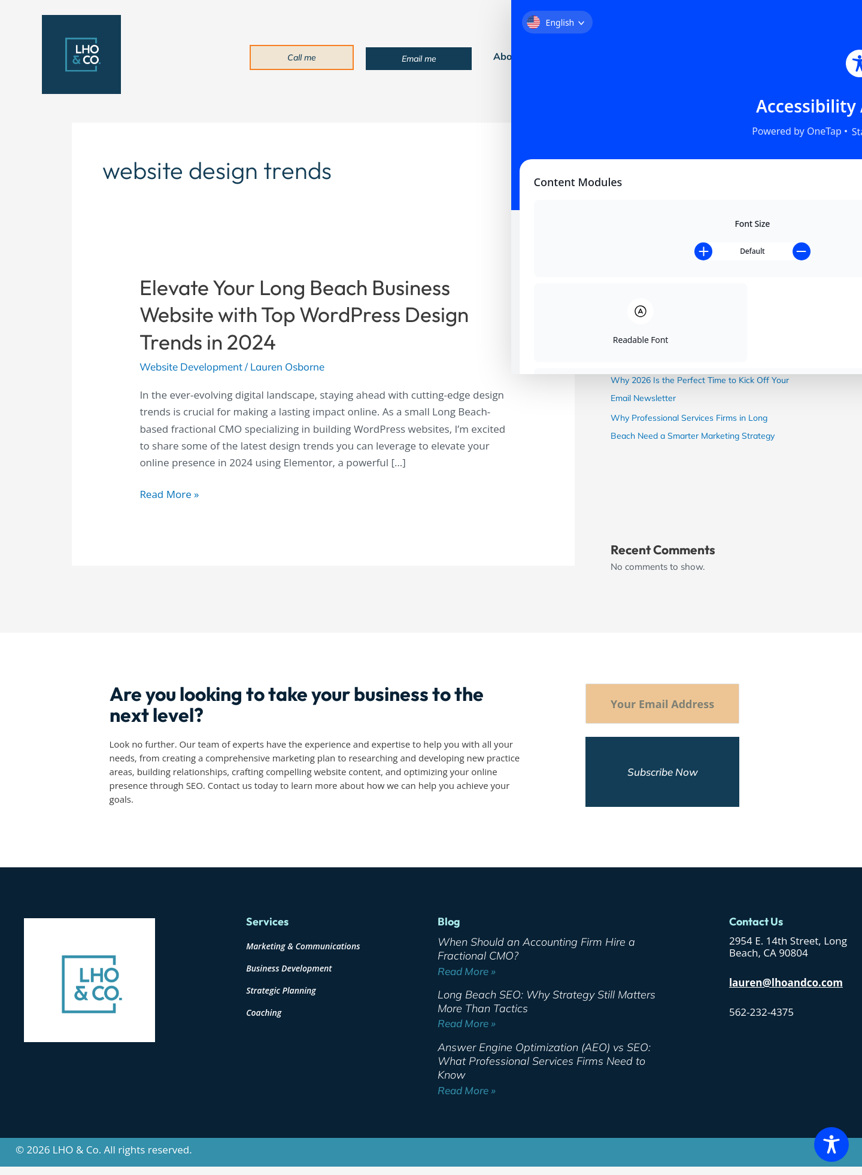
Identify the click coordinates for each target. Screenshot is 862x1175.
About (510, 56)
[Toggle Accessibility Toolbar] (831, 1144)
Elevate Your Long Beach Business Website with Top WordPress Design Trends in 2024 (304, 314)
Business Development (289, 969)
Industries (641, 56)
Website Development (190, 366)
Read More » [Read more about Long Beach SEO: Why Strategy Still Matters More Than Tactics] (467, 1024)
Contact (749, 56)
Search (625, 126)
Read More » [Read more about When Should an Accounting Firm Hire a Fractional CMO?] (467, 972)
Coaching (263, 1013)
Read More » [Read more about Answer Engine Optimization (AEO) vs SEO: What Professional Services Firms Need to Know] (467, 1091)
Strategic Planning (281, 991)
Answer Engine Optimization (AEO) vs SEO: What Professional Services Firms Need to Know (691, 342)
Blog (699, 56)
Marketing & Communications (303, 947)
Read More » (169, 493)
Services (571, 56)
